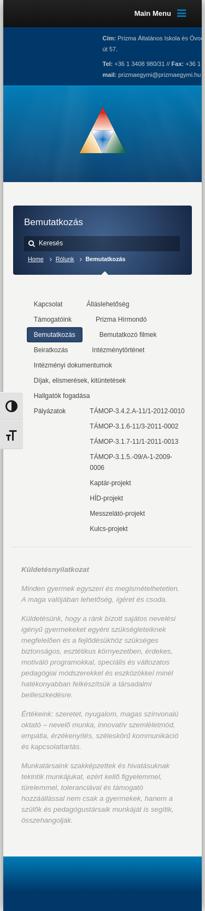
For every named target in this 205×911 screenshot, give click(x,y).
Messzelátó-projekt (117, 513)
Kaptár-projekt (110, 483)
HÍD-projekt (106, 498)
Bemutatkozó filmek (128, 335)
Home (36, 259)
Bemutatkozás (54, 335)
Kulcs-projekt (108, 529)
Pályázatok (50, 411)
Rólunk (65, 259)
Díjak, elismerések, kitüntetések (80, 380)
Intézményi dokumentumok (73, 365)
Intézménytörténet (118, 350)
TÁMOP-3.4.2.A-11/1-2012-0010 (137, 411)
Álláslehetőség (107, 304)
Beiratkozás (51, 350)
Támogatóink (53, 319)
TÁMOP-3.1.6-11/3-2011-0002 (134, 426)
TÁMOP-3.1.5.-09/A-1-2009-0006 (131, 462)
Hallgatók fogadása (62, 396)
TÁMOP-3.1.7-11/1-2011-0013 (134, 441)
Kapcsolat (48, 304)
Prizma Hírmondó (121, 319)
